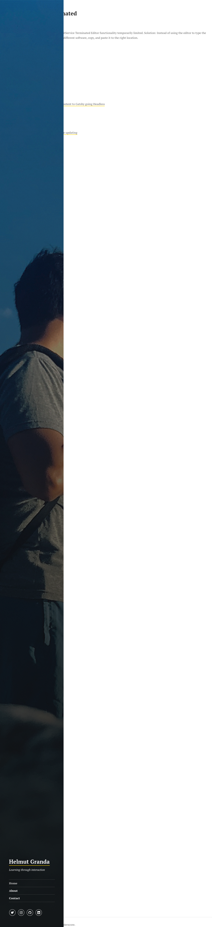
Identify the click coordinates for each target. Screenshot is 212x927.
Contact (14, 898)
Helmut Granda (29, 861)
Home (13, 883)
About (13, 891)
